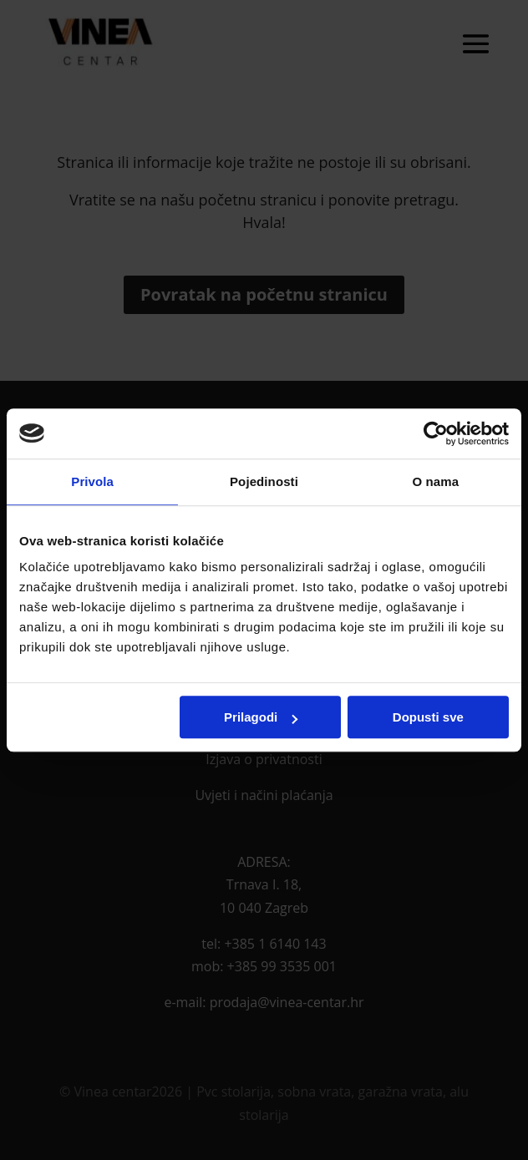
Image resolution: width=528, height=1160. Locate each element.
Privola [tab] (92, 481)
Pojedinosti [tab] (264, 481)
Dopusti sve (428, 717)
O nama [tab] (436, 481)
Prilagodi (260, 717)
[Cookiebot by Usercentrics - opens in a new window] (436, 433)
